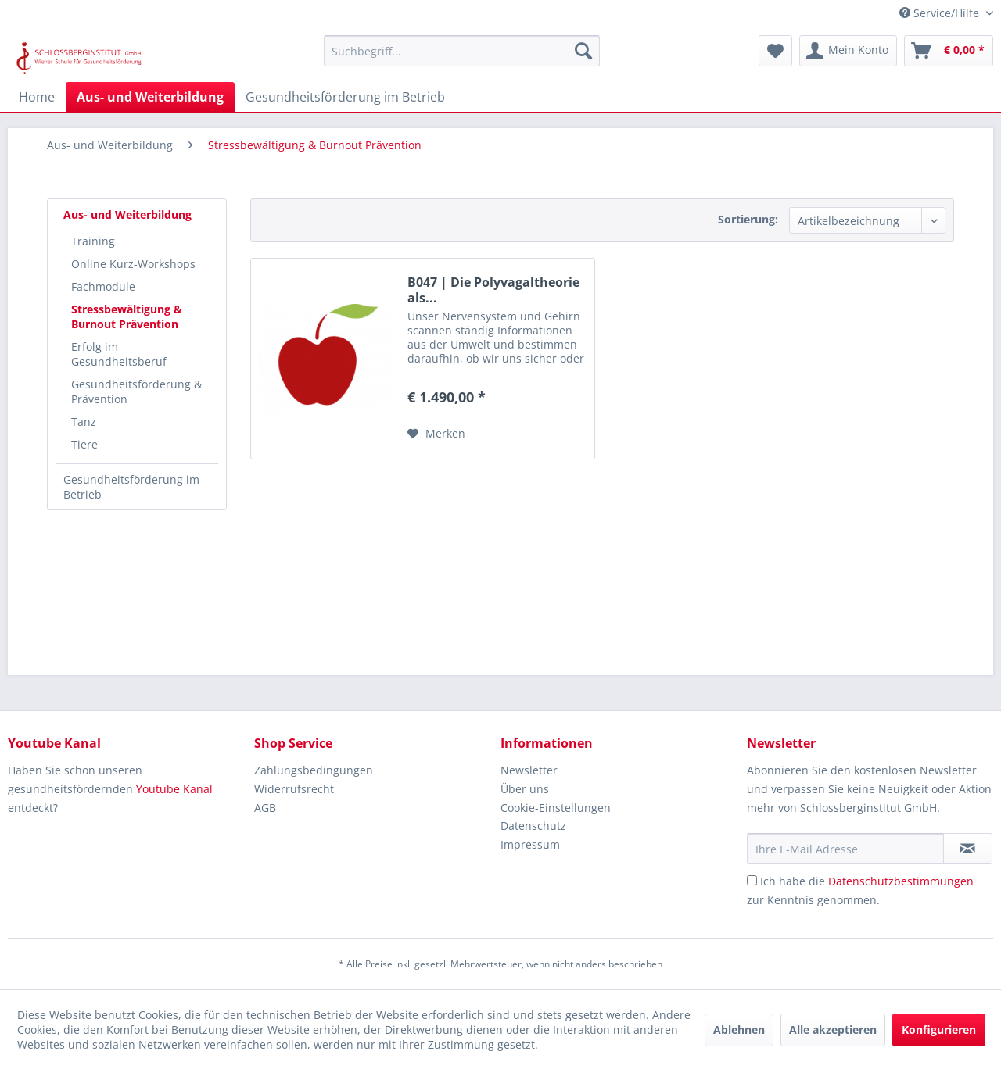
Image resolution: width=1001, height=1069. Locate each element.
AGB (265, 807)
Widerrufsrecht (294, 788)
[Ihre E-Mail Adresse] (845, 848)
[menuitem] (462, 50)
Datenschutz (533, 825)
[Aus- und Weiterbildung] (150, 97)
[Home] (37, 97)
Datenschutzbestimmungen (901, 881)
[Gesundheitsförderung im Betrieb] (345, 97)
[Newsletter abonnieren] (967, 848)
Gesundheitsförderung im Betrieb (131, 487)
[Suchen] (583, 50)
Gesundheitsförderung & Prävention (136, 391)
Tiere (84, 444)
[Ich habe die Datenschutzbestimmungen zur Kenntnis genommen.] (752, 880)
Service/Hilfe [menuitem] (940, 12)
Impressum (530, 844)
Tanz (83, 421)
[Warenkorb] (948, 50)
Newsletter (529, 770)
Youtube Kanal (174, 788)
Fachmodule (103, 286)
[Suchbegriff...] (462, 50)
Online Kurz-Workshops (133, 263)
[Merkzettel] (775, 50)
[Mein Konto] (848, 50)
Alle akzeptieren (833, 1029)
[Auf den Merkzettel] (436, 433)
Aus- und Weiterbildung (127, 214)
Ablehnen (739, 1029)
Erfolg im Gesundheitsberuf (119, 354)
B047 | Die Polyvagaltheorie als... (493, 290)
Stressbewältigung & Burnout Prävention (126, 316)
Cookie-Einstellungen (555, 807)
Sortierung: (748, 219)
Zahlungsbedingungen (313, 770)
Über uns (524, 788)
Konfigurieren (939, 1029)
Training (93, 241)
